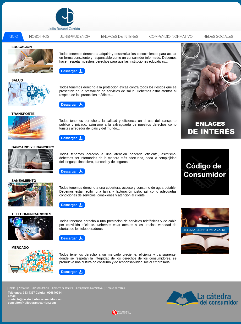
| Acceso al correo (114, 288)
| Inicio (11, 288)
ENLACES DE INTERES (119, 36)
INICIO (13, 36)
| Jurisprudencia (40, 288)
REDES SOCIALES (218, 36)
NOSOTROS (39, 36)
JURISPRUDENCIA (75, 36)
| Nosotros (23, 288)
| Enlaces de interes (62, 288)
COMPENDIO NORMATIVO (171, 36)
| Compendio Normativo (89, 288)
